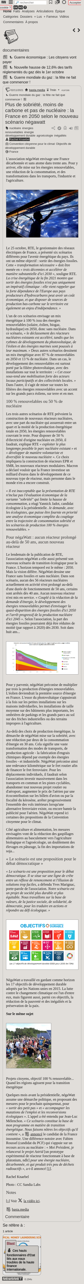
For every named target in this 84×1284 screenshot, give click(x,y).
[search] (31, 2)
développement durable (20, 135)
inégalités (60, 135)
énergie (29, 132)
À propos (31, 22)
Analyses (28, 11)
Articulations (45, 11)
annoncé (36, 1134)
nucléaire (15, 128)
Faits (16, 11)
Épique (60, 11)
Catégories (10, 16)
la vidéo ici (31, 1201)
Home (7, 11)
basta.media (37, 90)
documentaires (16, 50)
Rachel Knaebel (19, 139)
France (13, 151)
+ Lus (38, 16)
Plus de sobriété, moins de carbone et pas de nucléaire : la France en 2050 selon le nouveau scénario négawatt (41, 113)
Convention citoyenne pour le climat (32, 143)
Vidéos (64, 16)
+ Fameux (51, 16)
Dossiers (26, 16)
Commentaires (13, 22)
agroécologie (45, 135)
